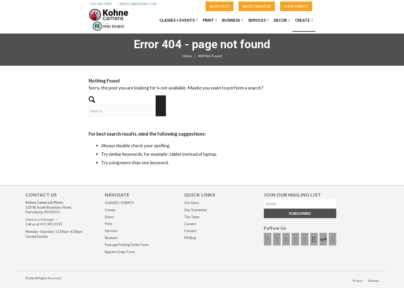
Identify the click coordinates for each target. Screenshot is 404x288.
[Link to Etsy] (314, 239)
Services (111, 231)
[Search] (127, 110)
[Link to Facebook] (267, 239)
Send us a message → (42, 219)
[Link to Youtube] (295, 239)
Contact (190, 231)
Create (110, 210)
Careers (190, 224)
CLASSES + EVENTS (119, 203)
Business (111, 238)
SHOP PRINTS (296, 6)
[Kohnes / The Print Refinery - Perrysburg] (108, 20)
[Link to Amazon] (332, 239)
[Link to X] (286, 239)
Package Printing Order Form (127, 245)
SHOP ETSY (219, 6)
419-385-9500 (101, 3)
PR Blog (190, 238)
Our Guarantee (195, 210)
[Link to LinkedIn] (304, 239)
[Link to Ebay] (323, 239)
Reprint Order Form (120, 252)
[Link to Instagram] (277, 239)
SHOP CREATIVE (256, 6)
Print (108, 224)
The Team (191, 217)
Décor (109, 217)
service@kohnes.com (138, 3)
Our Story (191, 203)
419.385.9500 (51, 224)
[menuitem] (219, 7)
